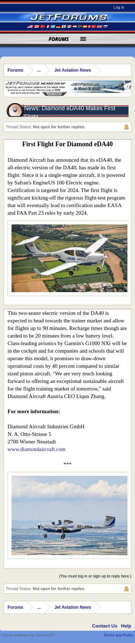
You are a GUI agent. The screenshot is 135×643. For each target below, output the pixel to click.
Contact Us (104, 626)
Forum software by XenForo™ (28, 635)
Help (126, 626)
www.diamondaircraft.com (37, 449)
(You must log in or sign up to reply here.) (95, 576)
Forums (59, 39)
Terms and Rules (118, 635)
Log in (118, 7)
